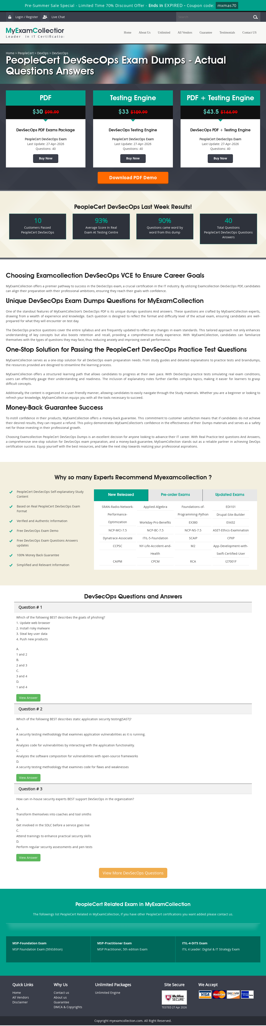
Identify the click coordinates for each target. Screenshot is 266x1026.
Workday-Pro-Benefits (155, 523)
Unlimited (164, 32)
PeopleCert (26, 53)
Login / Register (22, 17)
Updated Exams (229, 495)
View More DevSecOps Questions (133, 873)
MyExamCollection (35, 33)
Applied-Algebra (155, 507)
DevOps (43, 53)
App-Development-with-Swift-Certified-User (230, 550)
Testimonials (227, 32)
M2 (193, 546)
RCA (193, 562)
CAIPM (117, 562)
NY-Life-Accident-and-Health (155, 550)
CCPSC (117, 546)
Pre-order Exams (175, 495)
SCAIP (193, 539)
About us (60, 998)
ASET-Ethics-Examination (231, 531)
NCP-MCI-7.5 (118, 531)
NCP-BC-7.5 (155, 531)
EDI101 (231, 507)
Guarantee (206, 32)
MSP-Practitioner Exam (114, 944)
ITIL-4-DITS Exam (194, 944)
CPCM (155, 562)
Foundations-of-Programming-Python (193, 511)
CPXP (230, 539)
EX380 (193, 523)
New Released (121, 495)
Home (127, 32)
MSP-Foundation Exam (29, 944)
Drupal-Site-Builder (231, 515)
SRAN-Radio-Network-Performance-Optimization (118, 515)
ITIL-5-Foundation (155, 539)
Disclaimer (20, 1003)
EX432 (230, 523)
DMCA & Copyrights (68, 1008)
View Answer (28, 698)
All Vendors (185, 32)
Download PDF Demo (133, 177)
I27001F (230, 562)
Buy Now (45, 158)
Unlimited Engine (107, 993)
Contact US (250, 32)
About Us (145, 32)
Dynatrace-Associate (117, 539)
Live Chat (53, 17)
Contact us (61, 993)
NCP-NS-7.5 (193, 531)
